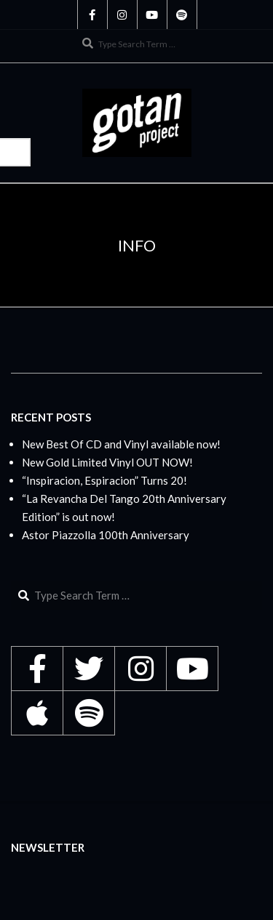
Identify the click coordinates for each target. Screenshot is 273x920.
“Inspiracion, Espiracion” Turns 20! (104, 480)
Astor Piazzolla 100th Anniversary (105, 534)
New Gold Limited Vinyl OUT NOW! (107, 462)
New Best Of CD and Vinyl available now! (121, 444)
